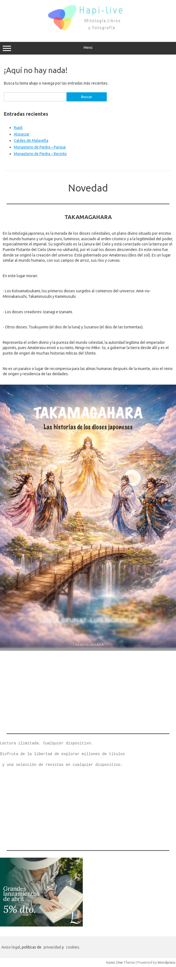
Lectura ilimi (15, 743)
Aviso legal (10, 947)
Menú (88, 48)
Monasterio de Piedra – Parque (40, 147)
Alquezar (22, 134)
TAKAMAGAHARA (88, 644)
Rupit (18, 127)
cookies (72, 947)
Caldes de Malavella (31, 140)
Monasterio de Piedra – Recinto (40, 154)
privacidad (52, 947)
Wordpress (166, 962)
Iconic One (114, 962)
